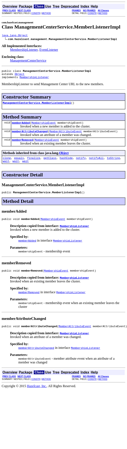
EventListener (48, 50)
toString (113, 163)
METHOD (46, 13)
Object (19, 76)
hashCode (66, 163)
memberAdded (21, 126)
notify (81, 163)
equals (19, 163)
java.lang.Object (15, 36)
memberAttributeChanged (30, 135)
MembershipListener (24, 50)
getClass (49, 163)
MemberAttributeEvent (65, 135)
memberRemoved (22, 145)
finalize (33, 163)
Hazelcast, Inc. (37, 395)
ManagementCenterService (28, 61)
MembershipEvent (43, 126)
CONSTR (35, 13)
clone (7, 163)
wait (6, 167)
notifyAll (96, 163)
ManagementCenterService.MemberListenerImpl (37, 106)
